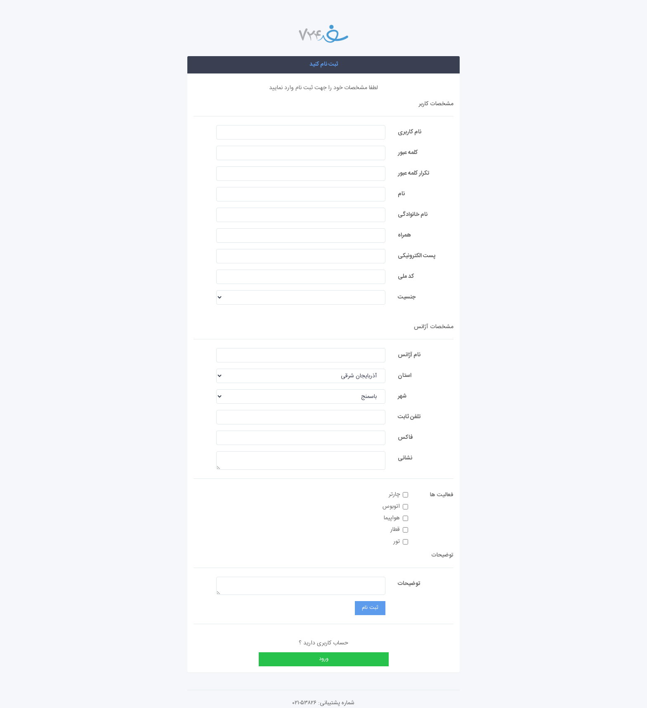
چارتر (398, 494)
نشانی (405, 458)
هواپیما (396, 518)
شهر (402, 396)
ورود (323, 658)
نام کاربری (409, 132)
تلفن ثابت (409, 416)
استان (404, 375)
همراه (404, 235)
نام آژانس (409, 355)
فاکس (405, 437)
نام (401, 194)
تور (400, 542)
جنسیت (407, 297)
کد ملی (406, 276)
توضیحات (409, 583)
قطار (399, 530)
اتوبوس (395, 506)
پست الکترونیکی (416, 255)
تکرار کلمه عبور (413, 173)
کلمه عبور (408, 152)
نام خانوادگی (412, 214)
